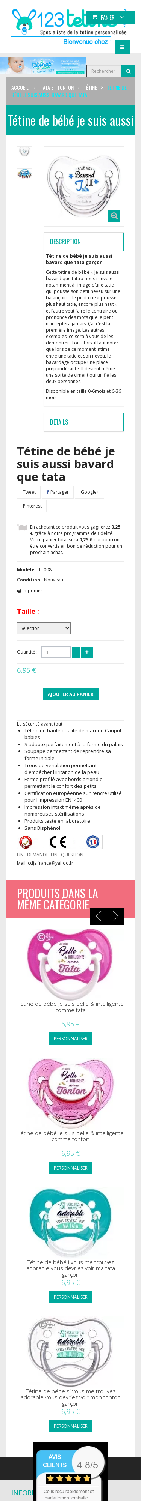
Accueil (20, 87)
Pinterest (32, 506)
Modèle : (27, 569)
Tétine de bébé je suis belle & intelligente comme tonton (71, 1136)
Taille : (28, 611)
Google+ (89, 492)
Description (65, 241)
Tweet (29, 492)
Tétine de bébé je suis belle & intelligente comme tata (71, 1007)
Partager (58, 492)
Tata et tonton (57, 87)
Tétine (90, 87)
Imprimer (32, 590)
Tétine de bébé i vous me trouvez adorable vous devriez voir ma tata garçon (70, 1268)
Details (59, 422)
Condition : (30, 580)
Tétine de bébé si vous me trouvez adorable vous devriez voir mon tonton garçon (71, 1397)
